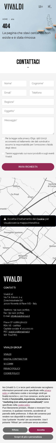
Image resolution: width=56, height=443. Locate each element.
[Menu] (40, 6)
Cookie (40, 219)
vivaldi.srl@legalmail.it (19, 332)
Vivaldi (7, 354)
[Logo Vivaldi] (13, 6)
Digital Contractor (15, 359)
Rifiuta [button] (15, 430)
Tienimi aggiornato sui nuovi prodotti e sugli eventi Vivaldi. (29, 155)
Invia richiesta (28, 166)
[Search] (49, 6)
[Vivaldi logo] (13, 279)
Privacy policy (12, 368)
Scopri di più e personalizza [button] (28, 437)
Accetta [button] (41, 430)
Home (5, 19)
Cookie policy (12, 373)
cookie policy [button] (24, 405)
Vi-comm (8, 364)
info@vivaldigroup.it (20, 316)
